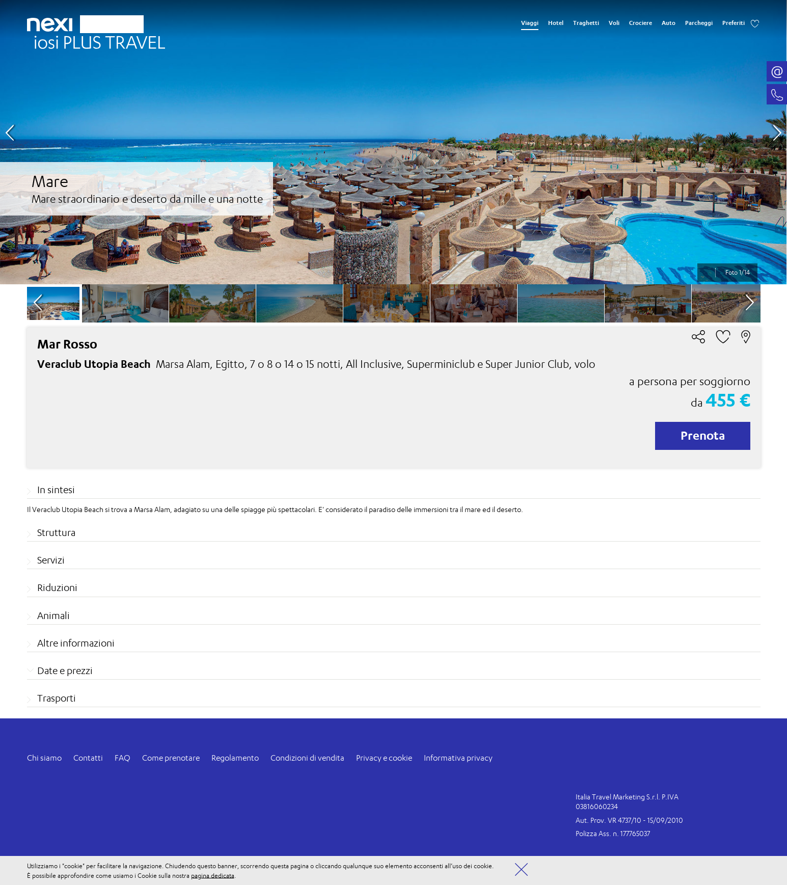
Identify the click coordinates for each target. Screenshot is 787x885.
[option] (393, 142)
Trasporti (56, 698)
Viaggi (529, 22)
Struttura (56, 532)
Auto (668, 22)
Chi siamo (44, 758)
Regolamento (235, 758)
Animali (53, 615)
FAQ (122, 758)
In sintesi (56, 490)
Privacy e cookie (384, 758)
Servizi (51, 560)
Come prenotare (171, 758)
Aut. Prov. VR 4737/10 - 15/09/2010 (629, 820)
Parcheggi (699, 22)
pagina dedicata (212, 875)
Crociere (640, 22)
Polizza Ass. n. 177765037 (613, 833)
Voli (614, 22)
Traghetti (586, 22)
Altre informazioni (76, 643)
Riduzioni (57, 587)
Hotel (555, 22)
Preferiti (733, 22)
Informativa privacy (458, 758)
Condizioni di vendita (307, 758)
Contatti (88, 758)
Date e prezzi (65, 670)
